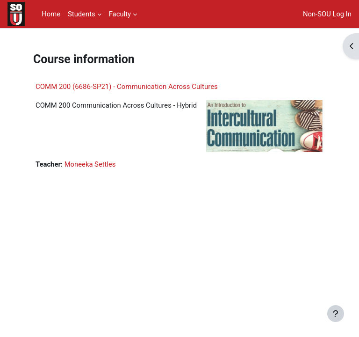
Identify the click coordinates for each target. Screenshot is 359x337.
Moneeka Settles (90, 164)
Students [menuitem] (81, 14)
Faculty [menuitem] (120, 14)
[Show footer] (335, 313)
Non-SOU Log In (327, 14)
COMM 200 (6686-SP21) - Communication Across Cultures (127, 86)
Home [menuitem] (51, 14)
